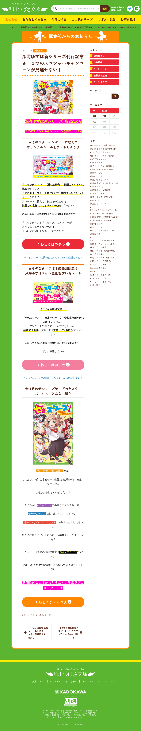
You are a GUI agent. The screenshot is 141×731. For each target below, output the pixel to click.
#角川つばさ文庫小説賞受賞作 (103, 148)
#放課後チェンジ (110, 217)
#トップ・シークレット (100, 152)
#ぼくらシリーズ (97, 193)
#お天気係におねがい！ (100, 267)
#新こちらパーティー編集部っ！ (104, 155)
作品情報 (98, 62)
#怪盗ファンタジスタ (99, 203)
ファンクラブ (100, 82)
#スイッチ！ (28, 615)
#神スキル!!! (95, 200)
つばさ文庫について (35, 681)
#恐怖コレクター (97, 176)
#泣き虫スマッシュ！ (99, 243)
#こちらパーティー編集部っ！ (103, 166)
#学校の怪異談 (96, 220)
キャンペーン (100, 68)
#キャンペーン (96, 227)
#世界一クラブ (96, 196)
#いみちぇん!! (112, 183)
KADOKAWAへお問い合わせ (63, 681)
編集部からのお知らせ (32, 27)
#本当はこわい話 (97, 271)
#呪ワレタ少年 (96, 250)
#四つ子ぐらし (96, 145)
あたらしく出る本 (34, 19)
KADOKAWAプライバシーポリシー (99, 681)
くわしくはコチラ (51, 244)
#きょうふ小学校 (97, 254)
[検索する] (115, 96)
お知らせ (11, 19)
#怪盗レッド (95, 169)
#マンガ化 (108, 196)
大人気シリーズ (82, 19)
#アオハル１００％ (98, 278)
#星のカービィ (96, 172)
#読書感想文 (109, 250)
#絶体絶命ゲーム (97, 183)
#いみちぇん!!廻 (97, 186)
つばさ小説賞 (106, 19)
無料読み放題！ (101, 75)
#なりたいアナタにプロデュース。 (104, 208)
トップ (14, 27)
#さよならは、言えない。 (101, 281)
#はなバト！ (95, 285)
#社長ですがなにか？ (99, 179)
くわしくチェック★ (51, 601)
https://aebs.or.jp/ (75, 717)
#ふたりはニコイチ (98, 264)
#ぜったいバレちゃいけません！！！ (105, 239)
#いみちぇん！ (96, 162)
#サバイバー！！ (109, 169)
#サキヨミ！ (109, 220)
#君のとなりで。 (97, 223)
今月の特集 (59, 19)
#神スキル (110, 257)
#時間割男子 (109, 145)
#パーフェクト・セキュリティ (103, 230)
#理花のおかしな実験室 (100, 190)
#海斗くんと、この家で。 (101, 261)
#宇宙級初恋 (95, 234)
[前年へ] (94, 110)
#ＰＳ (112, 243)
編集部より (50, 27)
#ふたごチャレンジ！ (99, 159)
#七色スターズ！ (44, 615)
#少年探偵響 (107, 213)
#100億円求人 (96, 217)
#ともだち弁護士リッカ (100, 274)
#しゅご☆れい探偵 (98, 247)
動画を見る (128, 19)
